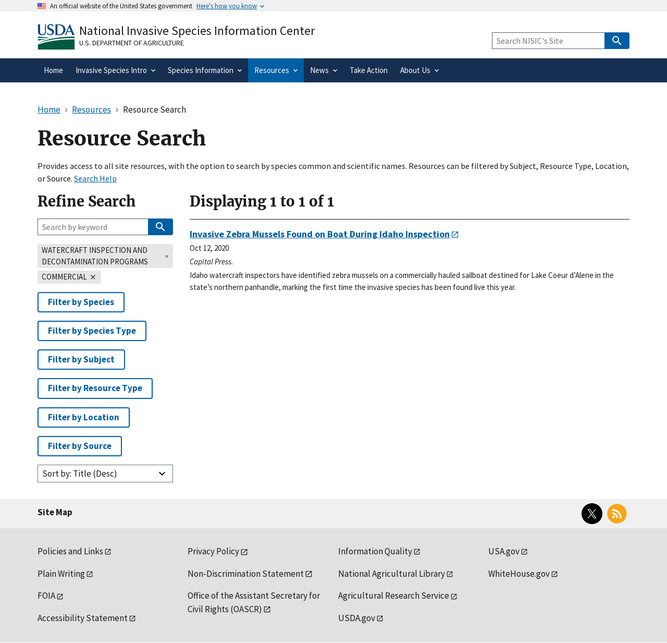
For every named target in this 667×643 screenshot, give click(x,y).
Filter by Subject (81, 359)
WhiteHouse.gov (519, 573)
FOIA (46, 595)
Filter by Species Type (92, 330)
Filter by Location (83, 417)
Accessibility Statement (83, 618)
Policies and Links (70, 551)
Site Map (55, 512)
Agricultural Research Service (393, 595)
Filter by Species (81, 302)
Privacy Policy (213, 551)
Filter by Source (80, 446)
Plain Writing (61, 573)
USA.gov (504, 551)
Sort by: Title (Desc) (79, 473)
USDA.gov (356, 618)
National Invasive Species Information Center (197, 30)
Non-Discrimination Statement (246, 573)
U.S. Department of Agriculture (131, 42)
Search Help (95, 178)
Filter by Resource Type (95, 388)
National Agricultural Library (391, 573)
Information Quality (375, 551)
